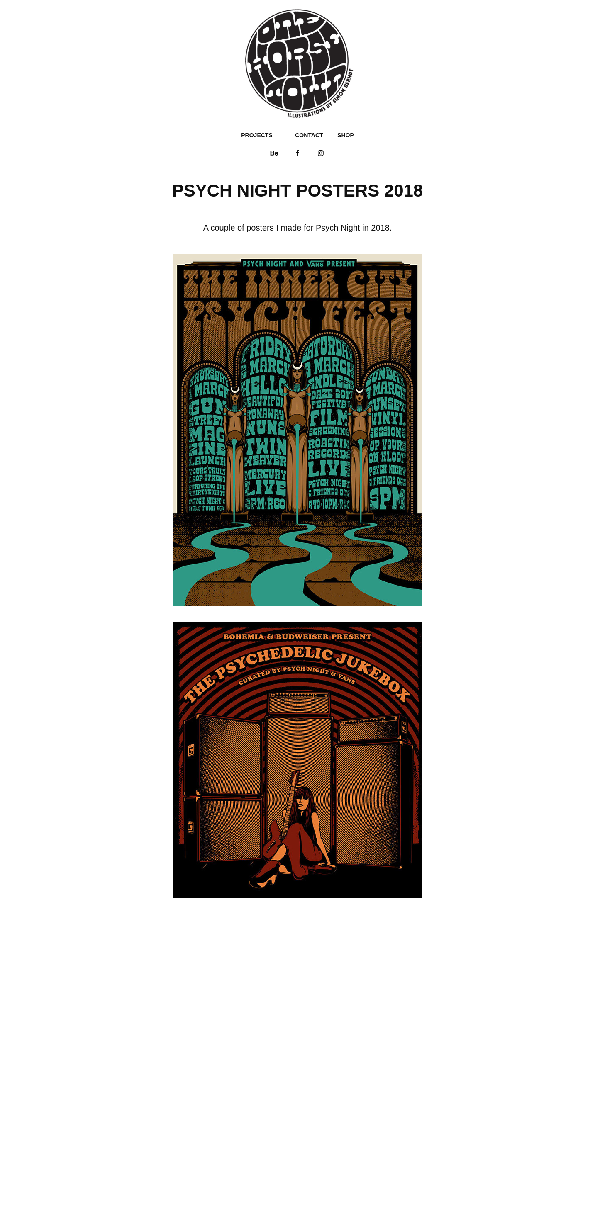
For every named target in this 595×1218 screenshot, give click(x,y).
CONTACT (309, 135)
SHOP (345, 135)
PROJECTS (256, 135)
